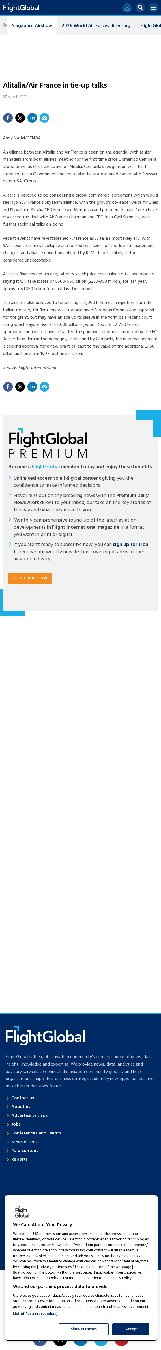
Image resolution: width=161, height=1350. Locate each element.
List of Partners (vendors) (35, 1314)
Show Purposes (84, 1329)
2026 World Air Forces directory (96, 26)
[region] (81, 1268)
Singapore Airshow (32, 26)
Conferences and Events (36, 1133)
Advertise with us (29, 1115)
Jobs (16, 1124)
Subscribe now (30, 578)
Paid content (24, 1151)
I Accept (130, 1329)
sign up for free (130, 545)
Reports (19, 1159)
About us (20, 1107)
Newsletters (24, 1142)
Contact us (22, 1098)
